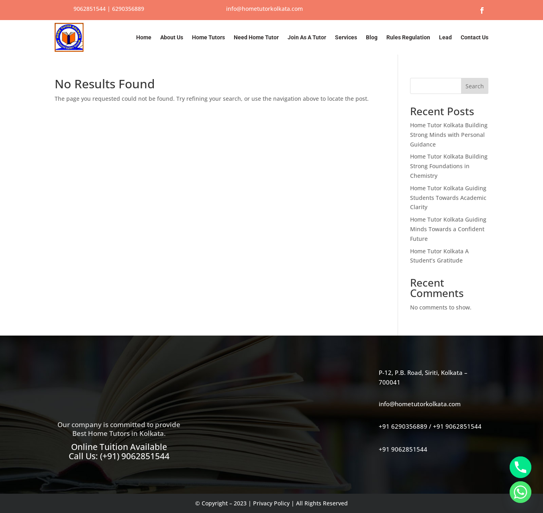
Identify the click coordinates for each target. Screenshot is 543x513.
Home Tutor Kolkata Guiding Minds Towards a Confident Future (448, 229)
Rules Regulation (408, 37)
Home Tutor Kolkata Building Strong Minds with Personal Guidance (449, 134)
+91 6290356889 (403, 426)
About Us (171, 37)
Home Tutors (208, 37)
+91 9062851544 (457, 426)
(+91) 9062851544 (134, 456)
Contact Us (474, 37)
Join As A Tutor (307, 37)
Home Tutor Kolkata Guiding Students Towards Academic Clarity (448, 197)
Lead (445, 37)
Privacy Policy (271, 503)
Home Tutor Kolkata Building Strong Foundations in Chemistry (449, 166)
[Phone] (520, 467)
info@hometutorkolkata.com (264, 8)
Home (143, 37)
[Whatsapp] (520, 492)
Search (474, 86)
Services (346, 37)
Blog (372, 37)
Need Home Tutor (256, 37)
